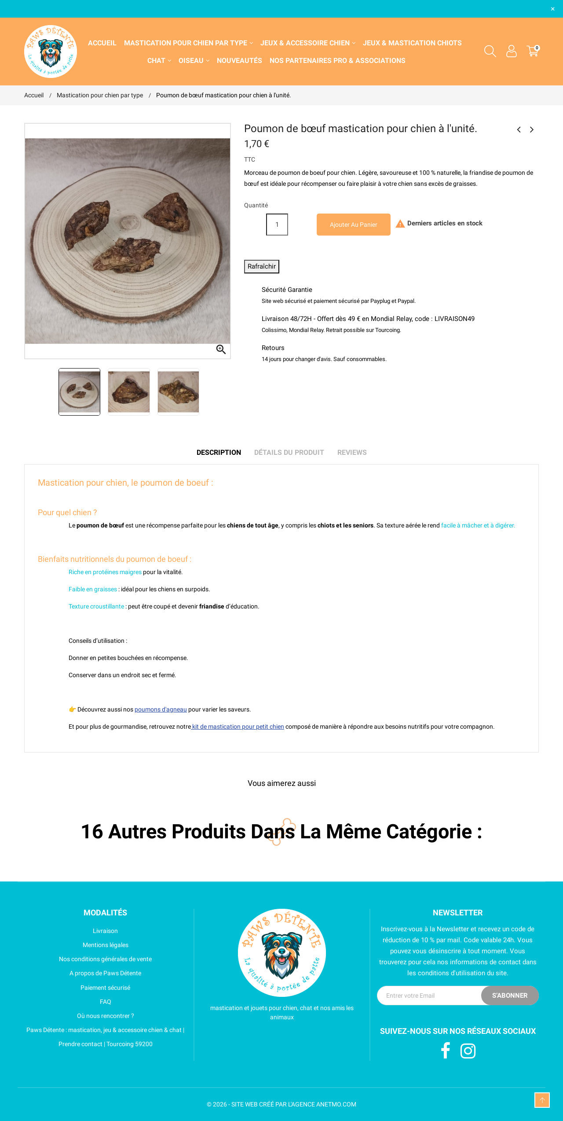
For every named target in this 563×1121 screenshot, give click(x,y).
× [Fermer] (553, 8)
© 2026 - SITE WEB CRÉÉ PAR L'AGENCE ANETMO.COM (281, 1104)
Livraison (71, 930)
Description (219, 452)
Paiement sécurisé (77, 987)
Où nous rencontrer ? (79, 1015)
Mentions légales (76, 944)
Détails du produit (289, 452)
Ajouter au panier (353, 224)
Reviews (352, 452)
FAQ (67, 1001)
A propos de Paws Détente (82, 973)
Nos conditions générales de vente (88, 958)
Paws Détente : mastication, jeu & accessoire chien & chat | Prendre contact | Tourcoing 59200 (104, 1036)
